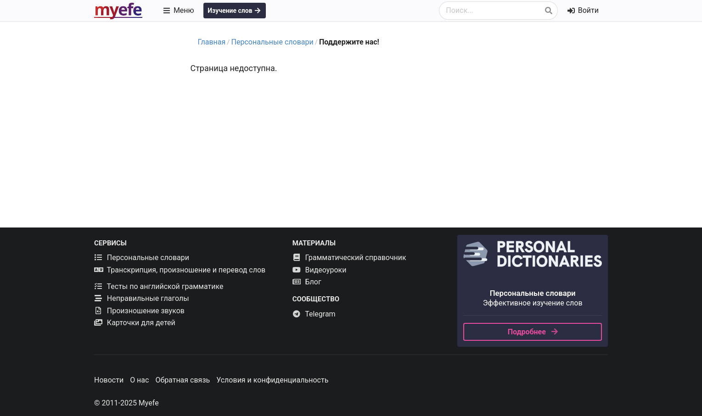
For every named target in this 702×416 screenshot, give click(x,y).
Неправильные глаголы (141, 298)
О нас (139, 380)
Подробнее (533, 331)
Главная (212, 42)
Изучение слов (234, 10)
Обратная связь (182, 380)
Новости (109, 380)
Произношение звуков (139, 310)
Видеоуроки (319, 270)
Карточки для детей (134, 322)
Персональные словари (272, 42)
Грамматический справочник (349, 257)
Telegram (314, 314)
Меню (178, 10)
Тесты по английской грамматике (158, 286)
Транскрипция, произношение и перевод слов (179, 270)
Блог (306, 281)
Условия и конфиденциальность (272, 380)
